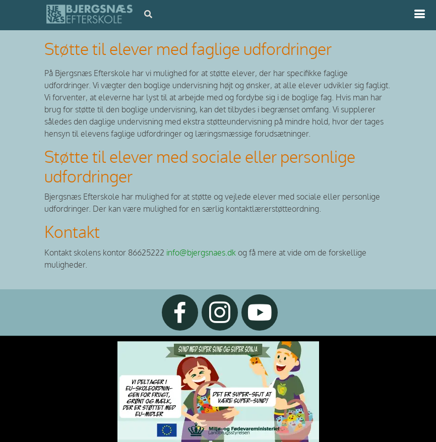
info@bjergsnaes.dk (201, 253)
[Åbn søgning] (148, 14)
